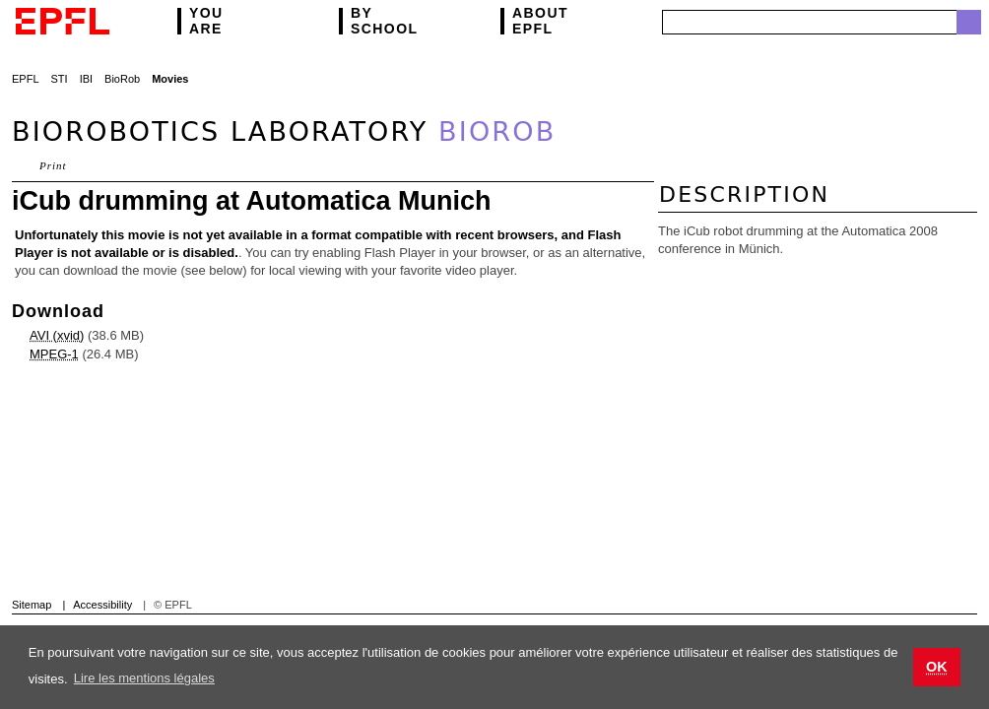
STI (59, 79)
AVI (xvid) (57, 335)
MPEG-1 (54, 354)
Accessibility (102, 605)
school (384, 21)
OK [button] (937, 667)
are (206, 21)
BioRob (122, 79)
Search (968, 22)
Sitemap (31, 605)
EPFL (540, 21)
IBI (86, 79)
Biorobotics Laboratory (284, 131)
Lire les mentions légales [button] (144, 678)
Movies (170, 79)
